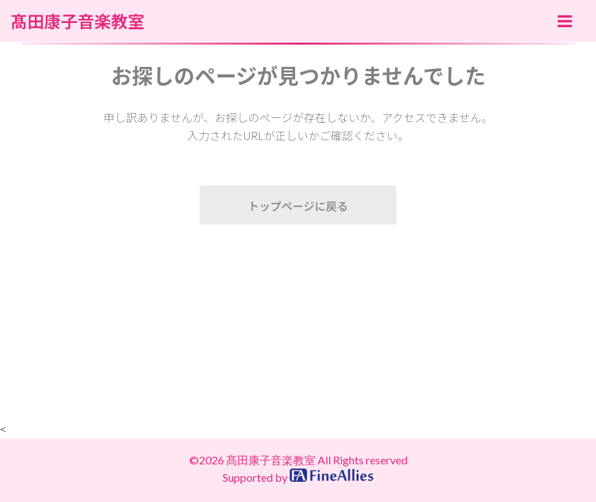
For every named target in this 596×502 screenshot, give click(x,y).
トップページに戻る (298, 205)
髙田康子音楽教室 (77, 21)
